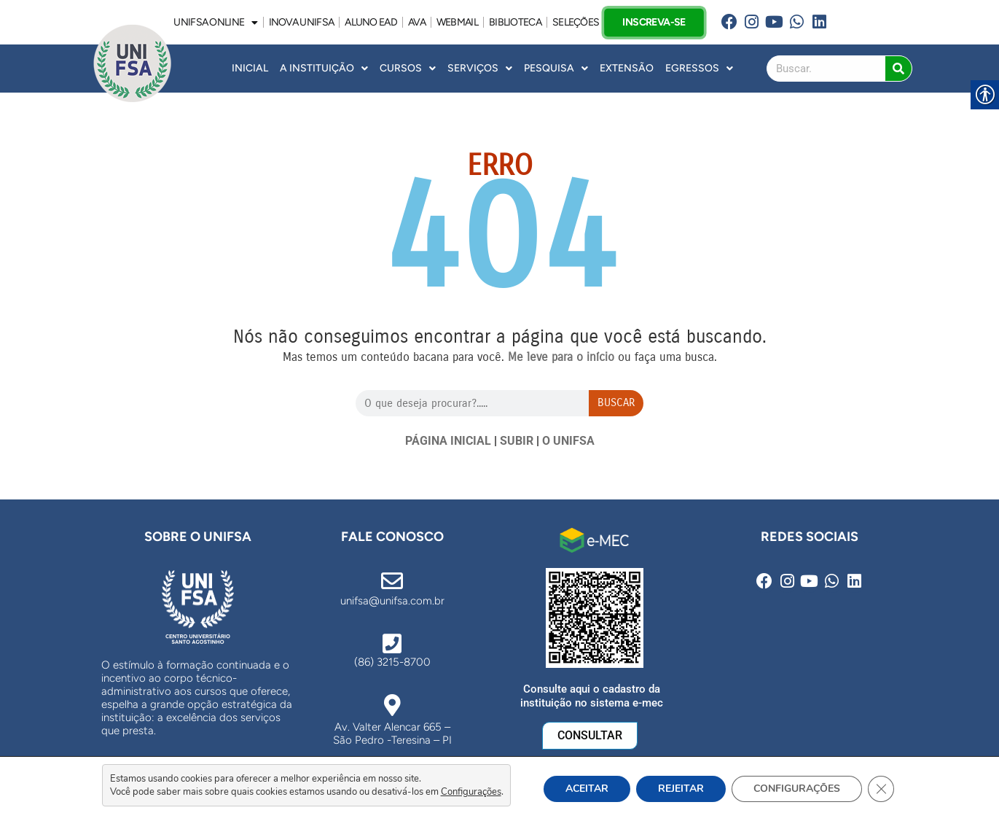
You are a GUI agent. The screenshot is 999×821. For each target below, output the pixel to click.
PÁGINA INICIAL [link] (448, 441)
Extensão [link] (627, 68)
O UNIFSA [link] (568, 441)
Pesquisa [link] (556, 68)
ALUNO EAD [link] (371, 22)
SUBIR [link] (516, 441)
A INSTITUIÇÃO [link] (324, 68)
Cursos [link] (408, 68)
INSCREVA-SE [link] (654, 21)
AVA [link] (417, 22)
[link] (729, 22)
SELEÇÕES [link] (575, 22)
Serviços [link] (479, 68)
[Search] (898, 68)
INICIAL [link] (250, 68)
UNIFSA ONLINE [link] (215, 22)
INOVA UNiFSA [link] (301, 22)
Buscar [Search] (616, 402)
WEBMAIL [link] (457, 22)
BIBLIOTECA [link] (515, 22)
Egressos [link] (699, 68)
